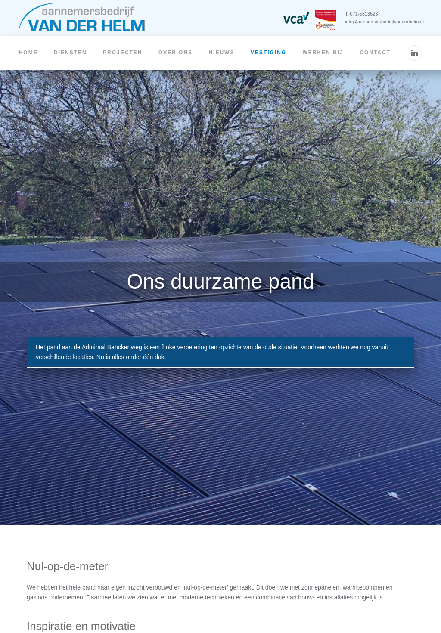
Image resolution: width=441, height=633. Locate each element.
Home (28, 53)
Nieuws (221, 53)
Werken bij (322, 53)
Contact (375, 53)
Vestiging (268, 53)
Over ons (175, 53)
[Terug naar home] (81, 18)
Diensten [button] (70, 53)
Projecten (122, 53)
